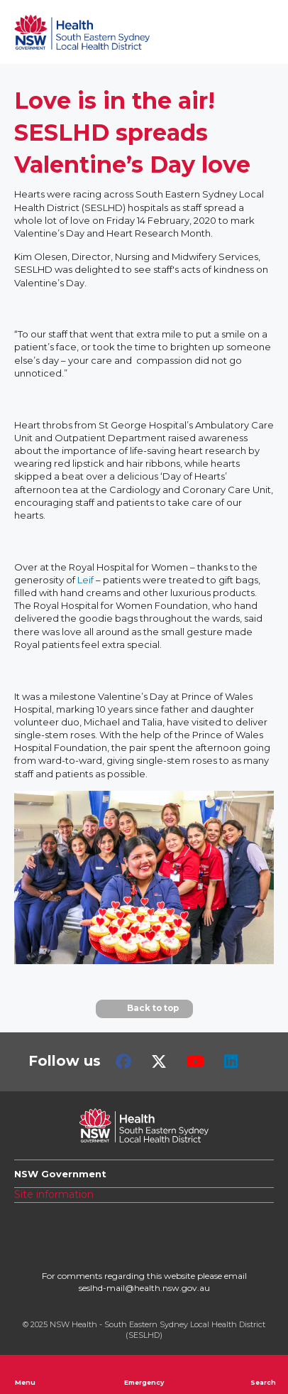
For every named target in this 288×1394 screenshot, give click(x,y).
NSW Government (60, 1173)
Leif (85, 579)
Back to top (144, 1009)
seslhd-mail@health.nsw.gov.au (144, 1287)
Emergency (144, 1374)
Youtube (195, 1061)
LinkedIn (231, 1061)
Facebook (123, 1061)
